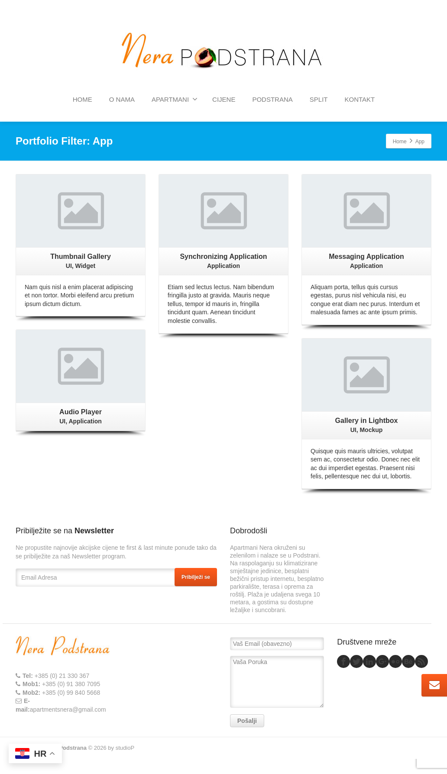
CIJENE (223, 99)
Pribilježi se (195, 577)
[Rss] (421, 661)
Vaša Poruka (277, 682)
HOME (82, 99)
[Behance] (408, 661)
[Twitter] (356, 661)
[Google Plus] (382, 661)
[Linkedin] (369, 661)
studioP (125, 748)
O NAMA (122, 99)
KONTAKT (359, 99)
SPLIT (319, 99)
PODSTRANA (272, 99)
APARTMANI (175, 99)
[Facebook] (343, 661)
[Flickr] (395, 661)
